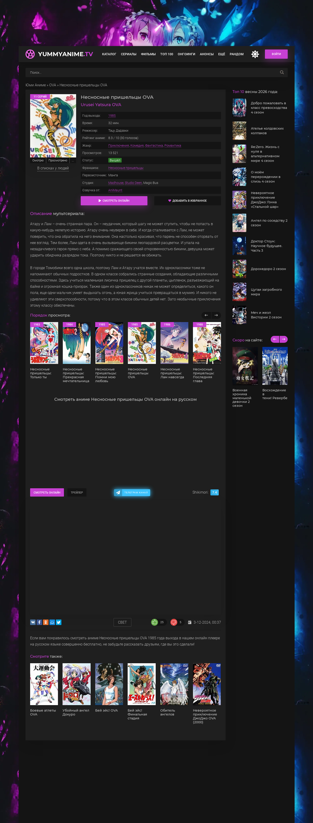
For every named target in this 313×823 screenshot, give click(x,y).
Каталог (109, 54)
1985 (112, 115)
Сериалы (128, 54)
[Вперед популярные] (216, 315)
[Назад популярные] (206, 315)
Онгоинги (186, 54)
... (73, 160)
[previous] (275, 339)
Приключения (118, 145)
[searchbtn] (282, 72)
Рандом (237, 54)
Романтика (172, 145)
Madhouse (115, 183)
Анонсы (207, 54)
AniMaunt (115, 190)
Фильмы (148, 54)
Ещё (221, 54)
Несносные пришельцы (126, 168)
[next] (283, 339)
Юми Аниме (36, 85)
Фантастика (154, 145)
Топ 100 (166, 54)
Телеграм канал (136, 492)
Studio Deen (133, 183)
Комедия (137, 145)
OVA (52, 85)
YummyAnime (65, 54)
